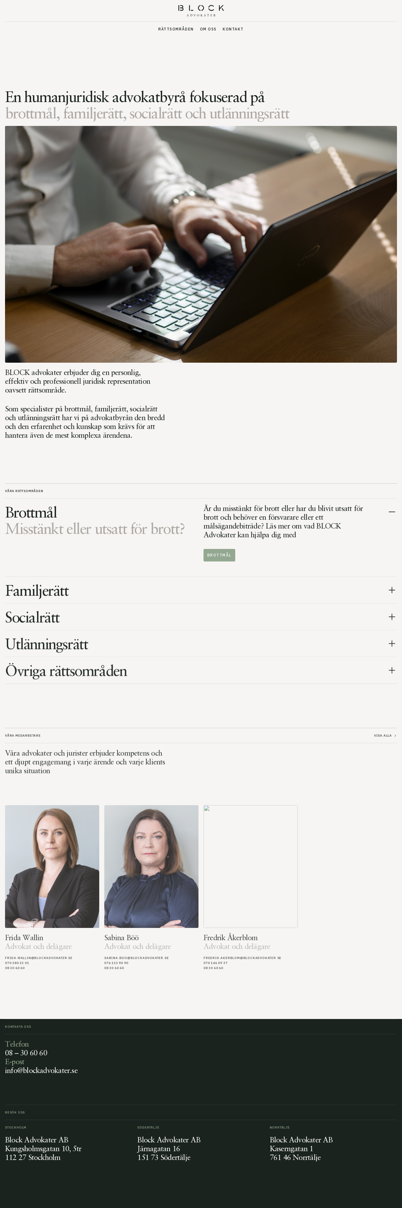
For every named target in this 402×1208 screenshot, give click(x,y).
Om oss (208, 29)
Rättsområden (175, 29)
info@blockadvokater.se (41, 1070)
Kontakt (233, 29)
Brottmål (219, 555)
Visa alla (385, 736)
